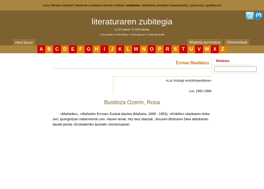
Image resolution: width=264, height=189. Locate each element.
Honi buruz (24, 42)
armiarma (133, 5)
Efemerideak (237, 42)
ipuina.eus (197, 5)
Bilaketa (222, 61)
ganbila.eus (213, 5)
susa (46, 5)
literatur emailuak (62, 5)
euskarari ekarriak (101, 5)
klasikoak (82, 5)
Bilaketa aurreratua (204, 42)
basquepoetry (180, 5)
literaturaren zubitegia (132, 21)
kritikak (119, 5)
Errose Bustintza (192, 62)
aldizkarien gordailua (155, 5)
